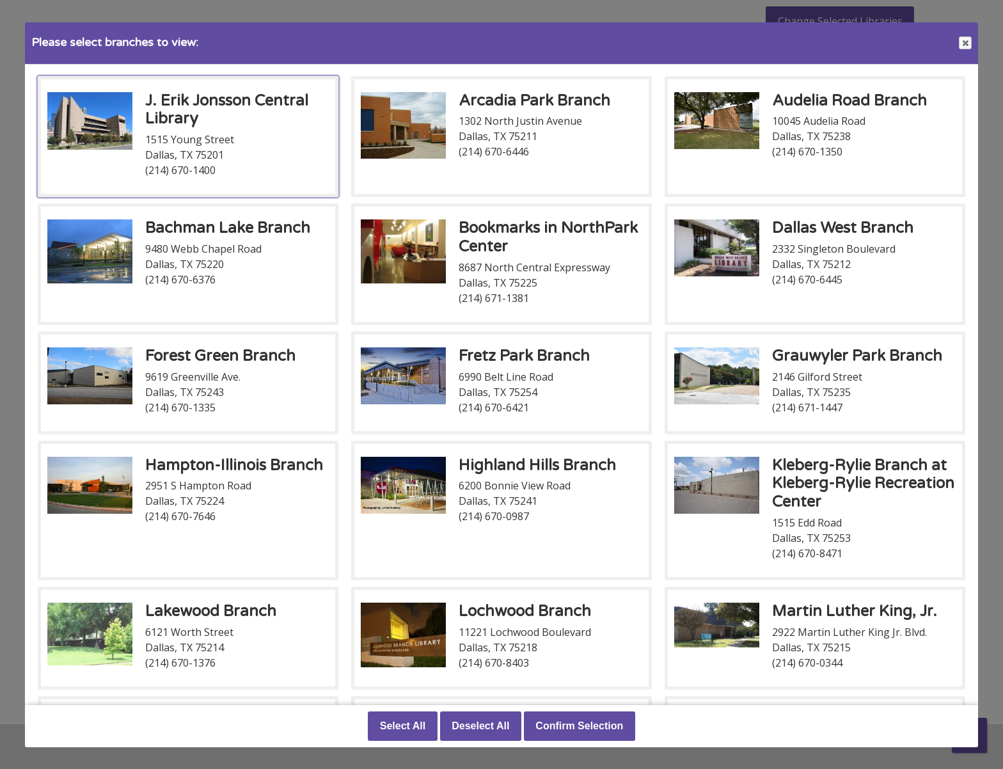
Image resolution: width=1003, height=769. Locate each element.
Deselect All (480, 725)
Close (964, 43)
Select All (402, 725)
